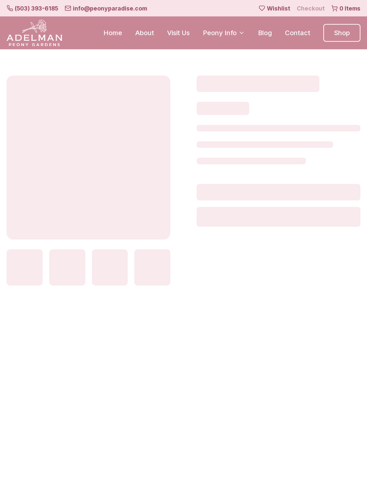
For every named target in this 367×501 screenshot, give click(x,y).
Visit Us (178, 33)
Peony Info (224, 33)
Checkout (311, 8)
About (144, 33)
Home (112, 33)
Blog (265, 33)
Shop (342, 33)
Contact (297, 33)
